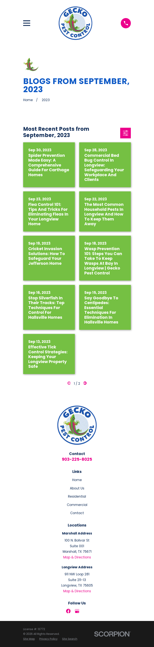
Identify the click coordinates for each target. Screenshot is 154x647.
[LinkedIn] (86, 611)
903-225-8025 (77, 459)
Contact (77, 513)
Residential (77, 496)
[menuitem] (29, 639)
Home (77, 480)
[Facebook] (68, 611)
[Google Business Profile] (77, 611)
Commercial (77, 505)
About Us (77, 488)
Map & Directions (77, 557)
